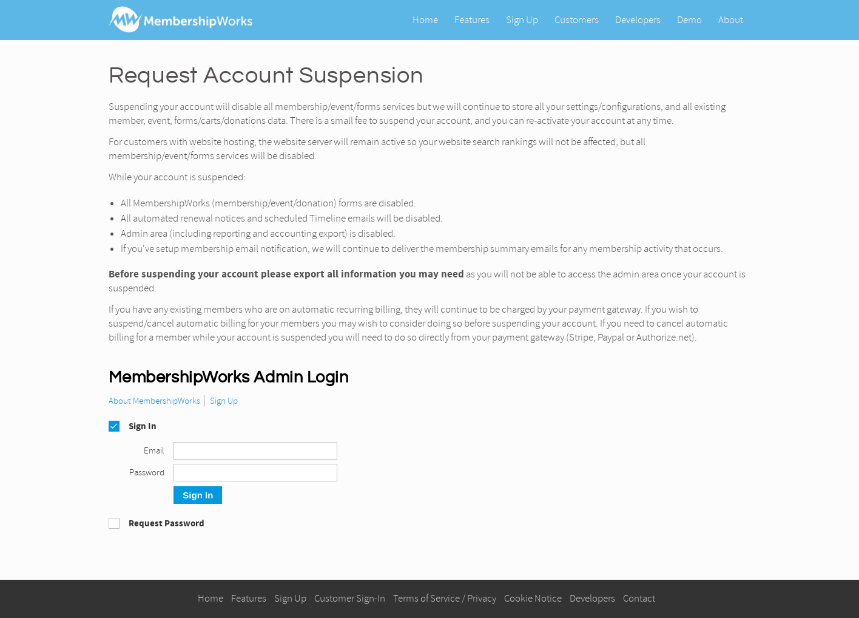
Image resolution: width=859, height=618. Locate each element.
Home (425, 19)
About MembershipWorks (154, 401)
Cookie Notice (533, 598)
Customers (576, 19)
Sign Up (522, 19)
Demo (689, 19)
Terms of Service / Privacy (444, 598)
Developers (638, 19)
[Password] (255, 472)
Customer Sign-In (349, 598)
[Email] (255, 451)
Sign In (198, 495)
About (730, 19)
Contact (639, 598)
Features (472, 19)
